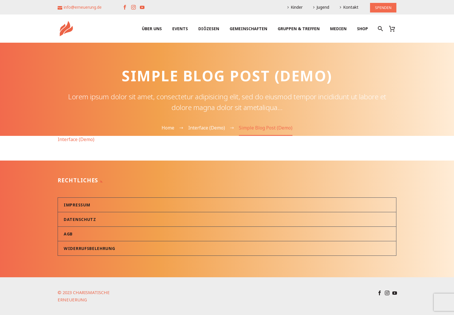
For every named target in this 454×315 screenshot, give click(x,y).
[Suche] (379, 28)
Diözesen (208, 28)
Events (180, 28)
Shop (362, 28)
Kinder (295, 7)
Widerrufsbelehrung (89, 248)
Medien (338, 28)
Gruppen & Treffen (299, 28)
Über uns (152, 28)
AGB (68, 234)
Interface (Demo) (76, 139)
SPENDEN (382, 7)
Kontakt (348, 7)
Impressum (77, 205)
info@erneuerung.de (83, 7)
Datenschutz (80, 219)
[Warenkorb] (394, 28)
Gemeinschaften (248, 28)
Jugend (320, 7)
